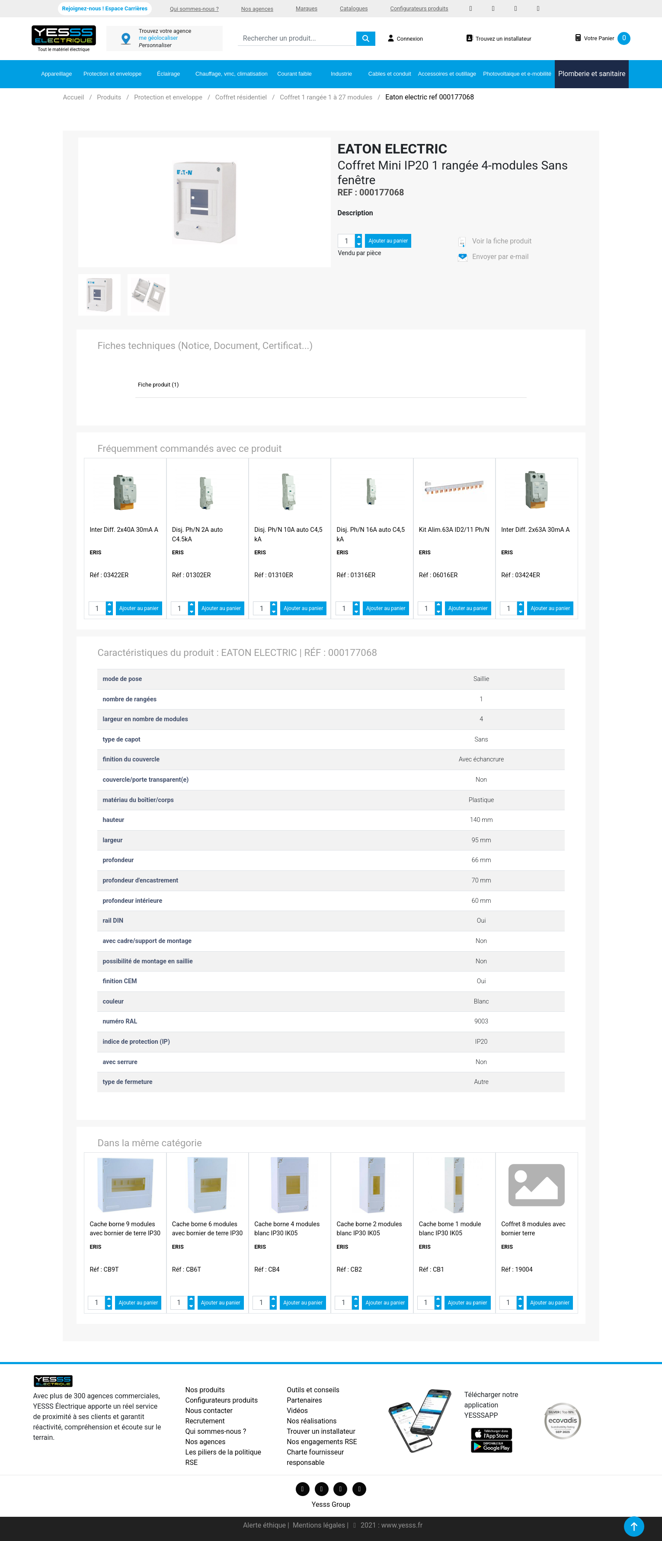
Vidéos (297, 1411)
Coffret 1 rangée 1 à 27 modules (326, 97)
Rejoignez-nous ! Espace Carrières (104, 8)
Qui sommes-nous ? (194, 9)
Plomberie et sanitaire (591, 74)
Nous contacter (209, 1411)
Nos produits (205, 1390)
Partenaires (304, 1400)
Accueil (73, 97)
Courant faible (294, 73)
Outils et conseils (313, 1390)
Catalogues (354, 8)
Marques (306, 8)
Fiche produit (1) (158, 384)
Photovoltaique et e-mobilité (517, 73)
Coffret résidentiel (241, 97)
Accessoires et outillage (447, 73)
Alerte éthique (265, 1525)
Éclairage (168, 73)
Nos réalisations (311, 1421)
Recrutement (205, 1421)
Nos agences (257, 9)
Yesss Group (331, 1504)
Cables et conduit (389, 73)
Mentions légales (320, 1525)
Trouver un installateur (321, 1431)
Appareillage (56, 73)
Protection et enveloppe (112, 73)
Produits (109, 97)
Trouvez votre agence (165, 31)
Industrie (341, 73)
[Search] (296, 39)
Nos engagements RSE (322, 1442)
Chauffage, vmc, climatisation (231, 73)
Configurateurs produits (419, 8)
